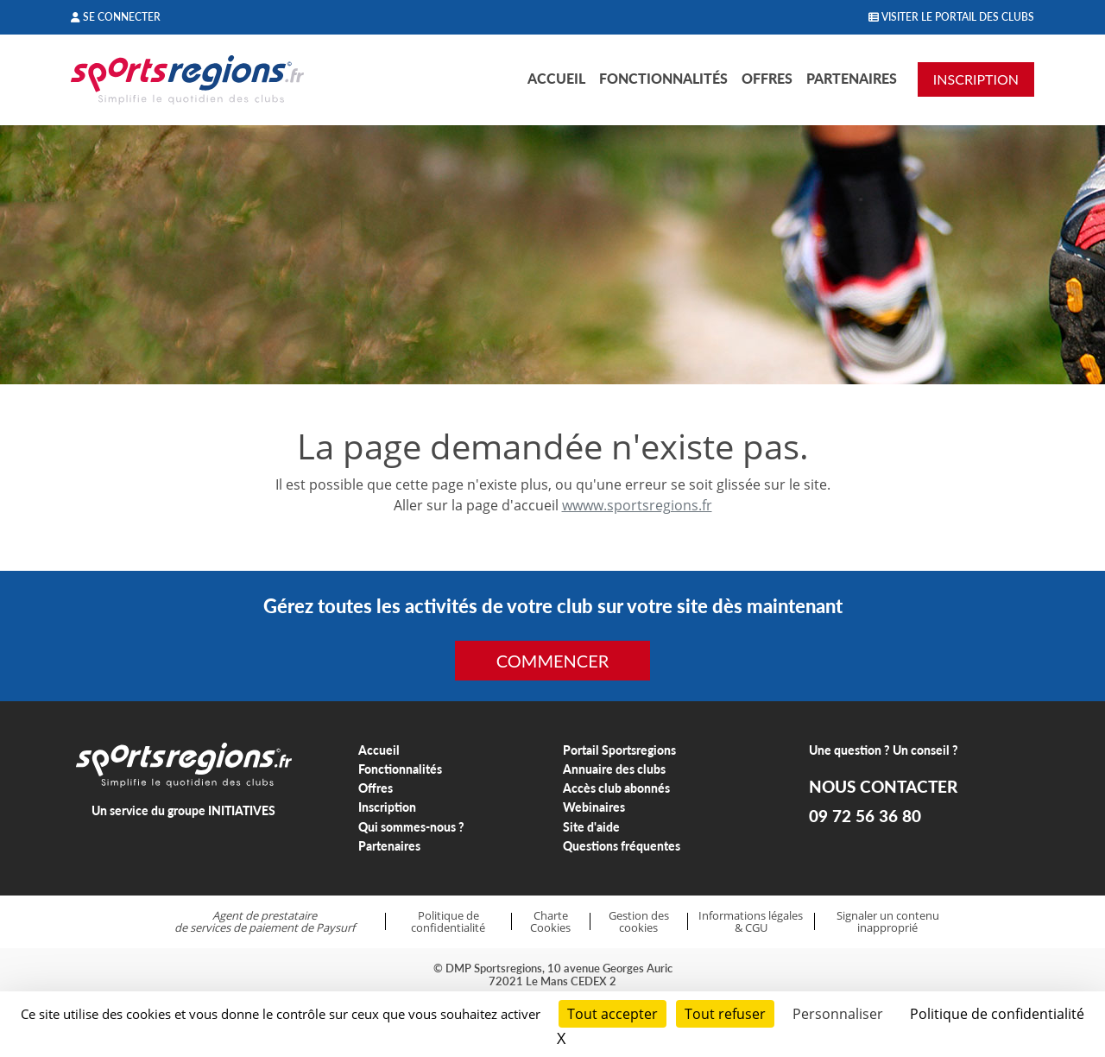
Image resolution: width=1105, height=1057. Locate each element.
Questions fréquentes (621, 846)
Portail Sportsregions (619, 750)
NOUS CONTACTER (883, 786)
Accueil (556, 78)
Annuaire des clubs (614, 769)
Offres (767, 78)
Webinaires (594, 807)
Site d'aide (591, 827)
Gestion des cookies (639, 921)
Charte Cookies (550, 921)
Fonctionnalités (663, 78)
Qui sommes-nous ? (411, 827)
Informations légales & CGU (750, 921)
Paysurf (335, 927)
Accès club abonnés (616, 788)
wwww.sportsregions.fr (637, 505)
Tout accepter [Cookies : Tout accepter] (612, 1013)
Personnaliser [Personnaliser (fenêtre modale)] (837, 1013)
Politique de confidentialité (448, 921)
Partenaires (851, 78)
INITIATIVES (241, 810)
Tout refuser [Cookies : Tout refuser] (725, 1013)
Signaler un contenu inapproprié (888, 921)
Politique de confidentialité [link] (997, 1013)
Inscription (387, 807)
